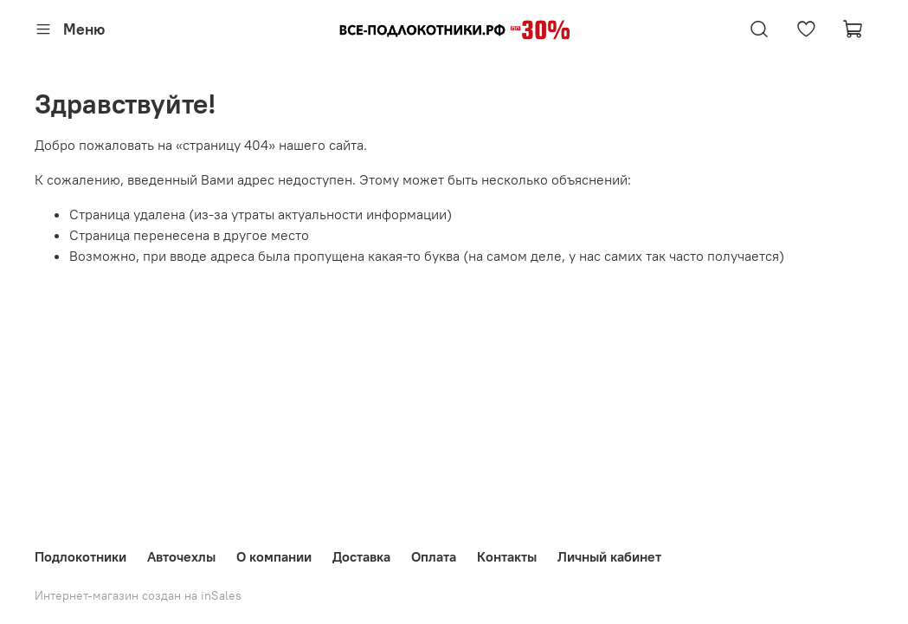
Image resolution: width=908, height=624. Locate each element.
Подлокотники (80, 556)
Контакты (507, 556)
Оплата (433, 556)
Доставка (361, 556)
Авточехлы (181, 556)
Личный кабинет (609, 556)
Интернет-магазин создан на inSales (138, 595)
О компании (274, 556)
